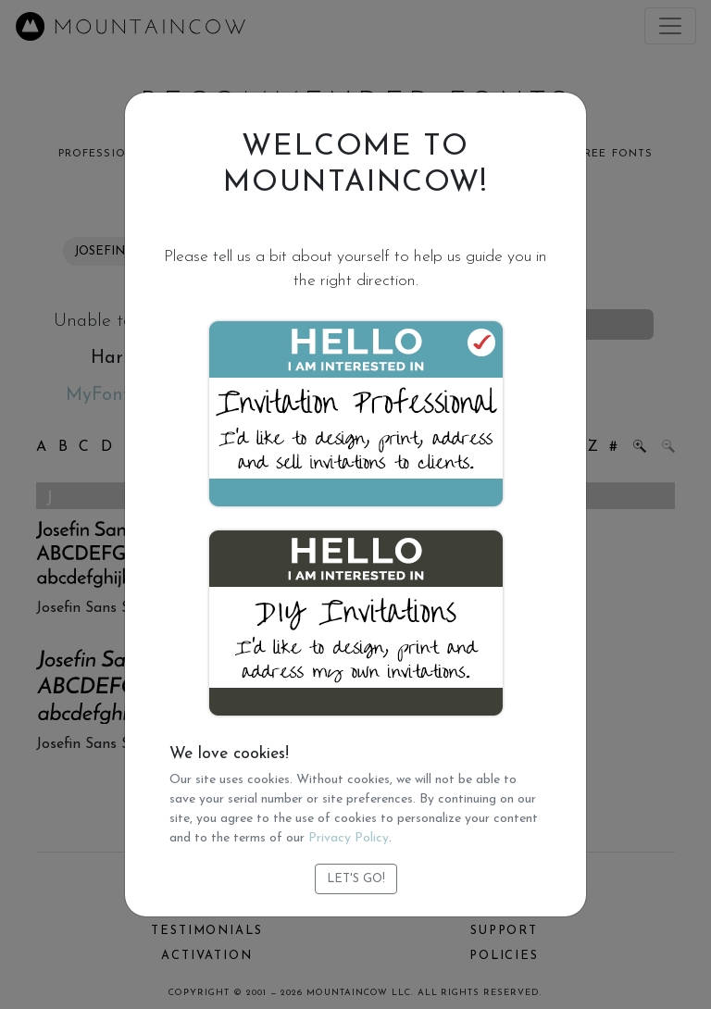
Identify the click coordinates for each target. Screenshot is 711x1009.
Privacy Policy (348, 838)
